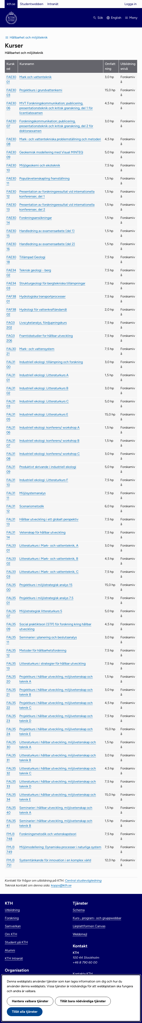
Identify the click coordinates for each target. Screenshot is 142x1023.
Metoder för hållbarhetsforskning (42, 650)
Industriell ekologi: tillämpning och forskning (51, 362)
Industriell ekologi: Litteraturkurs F (43, 480)
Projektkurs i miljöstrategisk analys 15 (45, 585)
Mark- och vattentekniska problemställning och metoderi (60, 139)
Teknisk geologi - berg (35, 270)
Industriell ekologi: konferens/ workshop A (49, 427)
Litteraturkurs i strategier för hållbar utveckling (52, 663)
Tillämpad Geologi (32, 257)
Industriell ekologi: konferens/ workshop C (49, 454)
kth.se (11, 4)
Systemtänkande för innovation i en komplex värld (55, 860)
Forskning (12, 918)
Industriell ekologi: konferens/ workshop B (49, 441)
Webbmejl (80, 934)
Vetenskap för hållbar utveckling (42, 532)
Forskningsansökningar (35, 218)
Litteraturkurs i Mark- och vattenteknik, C (49, 572)
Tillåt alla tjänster (24, 1012)
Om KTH (11, 934)
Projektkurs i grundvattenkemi (40, 90)
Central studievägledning (83, 880)
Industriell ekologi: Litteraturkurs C (44, 401)
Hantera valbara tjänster (30, 1001)
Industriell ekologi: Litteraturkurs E (43, 414)
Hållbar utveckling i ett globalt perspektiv (48, 519)
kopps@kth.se (61, 885)
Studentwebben (31, 4)
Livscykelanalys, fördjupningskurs (43, 323)
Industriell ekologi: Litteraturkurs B (43, 388)
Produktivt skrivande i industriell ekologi (47, 467)
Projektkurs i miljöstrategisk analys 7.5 (46, 598)
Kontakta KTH (83, 974)
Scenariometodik (31, 506)
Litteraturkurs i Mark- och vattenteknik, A (48, 545)
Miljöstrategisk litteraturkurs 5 (40, 611)
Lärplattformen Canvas (89, 926)
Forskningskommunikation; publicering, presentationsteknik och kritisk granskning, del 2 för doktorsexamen (56, 126)
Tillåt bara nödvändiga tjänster (83, 1001)
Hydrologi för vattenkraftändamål (43, 309)
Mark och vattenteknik (35, 77)
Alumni (10, 950)
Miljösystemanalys (32, 493)
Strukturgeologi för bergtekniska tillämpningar (52, 283)
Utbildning (12, 910)
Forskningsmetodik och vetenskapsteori (47, 834)
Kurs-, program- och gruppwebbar (97, 918)
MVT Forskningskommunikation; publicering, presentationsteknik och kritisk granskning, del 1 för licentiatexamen (56, 108)
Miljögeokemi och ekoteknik (39, 165)
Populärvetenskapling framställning (44, 178)
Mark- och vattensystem (36, 349)
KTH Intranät (14, 958)
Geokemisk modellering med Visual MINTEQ (51, 152)
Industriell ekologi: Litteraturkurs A (43, 375)
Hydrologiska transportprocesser (42, 296)
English (116, 18)
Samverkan (13, 926)
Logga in (130, 4)
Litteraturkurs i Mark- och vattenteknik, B (48, 559)
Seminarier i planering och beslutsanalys (48, 637)
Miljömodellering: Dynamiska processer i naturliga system (60, 847)
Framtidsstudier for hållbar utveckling (46, 336)
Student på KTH (16, 942)
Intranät (52, 4)
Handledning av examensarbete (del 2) (47, 244)
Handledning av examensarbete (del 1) (47, 231)
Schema (79, 910)
